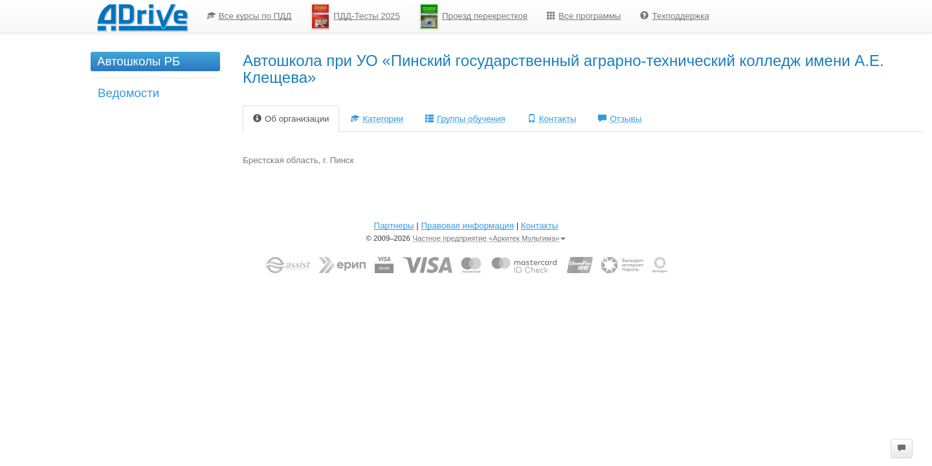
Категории (377, 119)
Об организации (291, 119)
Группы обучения (465, 119)
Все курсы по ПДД (249, 16)
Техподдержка (674, 16)
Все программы (584, 16)
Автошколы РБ (138, 61)
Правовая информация (467, 225)
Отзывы (619, 119)
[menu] (458, 16)
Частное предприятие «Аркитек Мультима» (489, 238)
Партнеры (394, 225)
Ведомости (128, 93)
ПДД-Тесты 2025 (355, 16)
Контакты (552, 119)
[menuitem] (249, 16)
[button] (902, 448)
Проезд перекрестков (473, 16)
